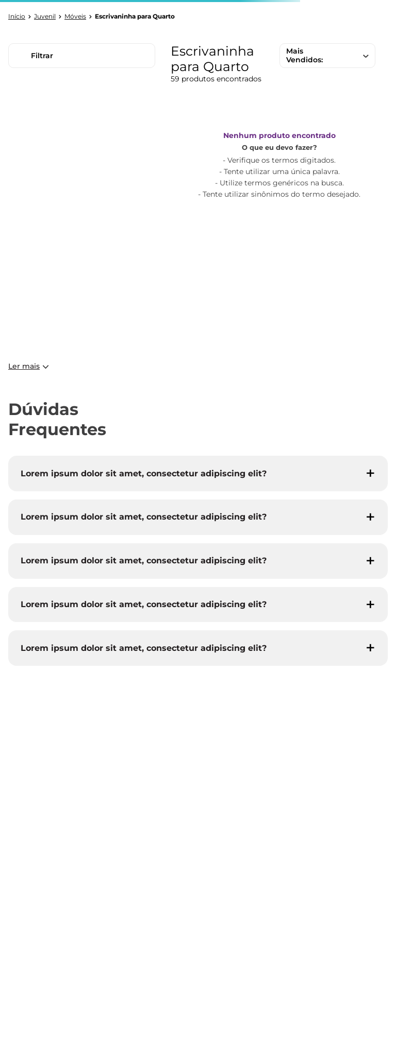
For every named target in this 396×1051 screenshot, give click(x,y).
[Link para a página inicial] (16, 16)
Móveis (75, 16)
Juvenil (45, 16)
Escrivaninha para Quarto (135, 16)
